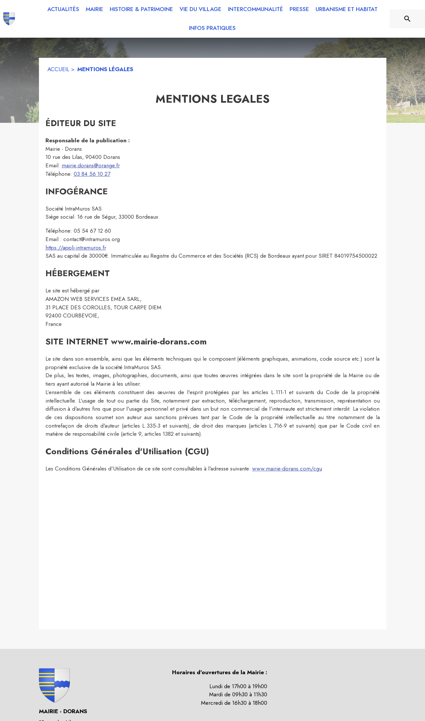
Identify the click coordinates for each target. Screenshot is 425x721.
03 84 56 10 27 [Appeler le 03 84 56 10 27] (92, 174)
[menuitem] (63, 9)
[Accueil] (9, 18)
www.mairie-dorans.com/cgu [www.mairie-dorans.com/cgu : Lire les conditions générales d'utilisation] (287, 468)
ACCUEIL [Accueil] (58, 69)
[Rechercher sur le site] (407, 19)
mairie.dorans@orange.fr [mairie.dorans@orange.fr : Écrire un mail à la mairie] (91, 165)
